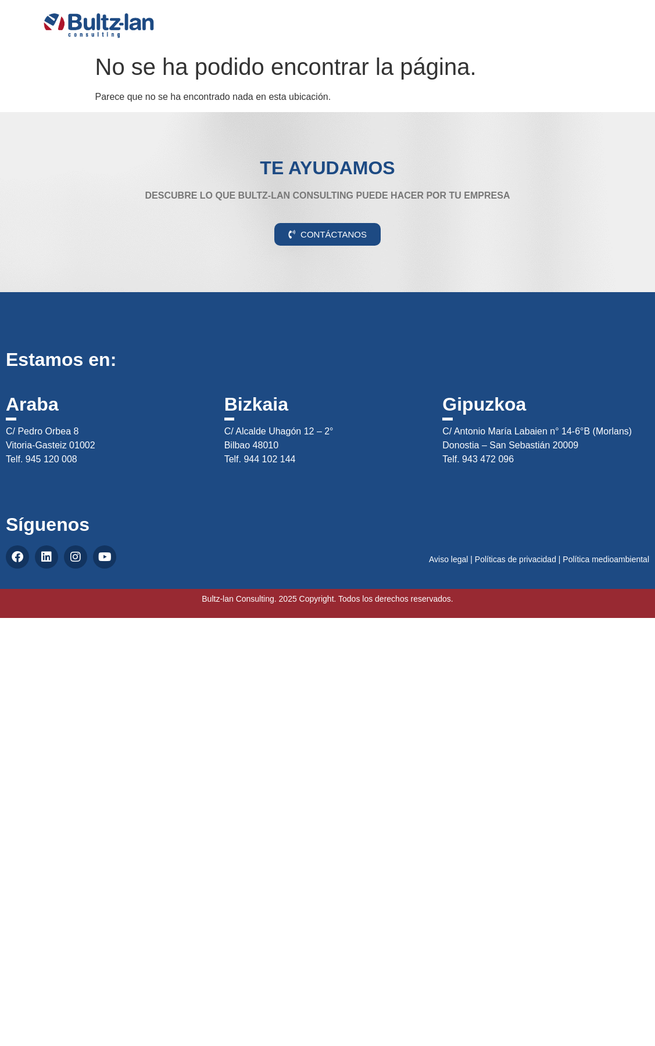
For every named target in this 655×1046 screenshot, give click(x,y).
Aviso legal (448, 559)
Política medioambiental (606, 559)
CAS (613, 19)
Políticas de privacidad (515, 559)
